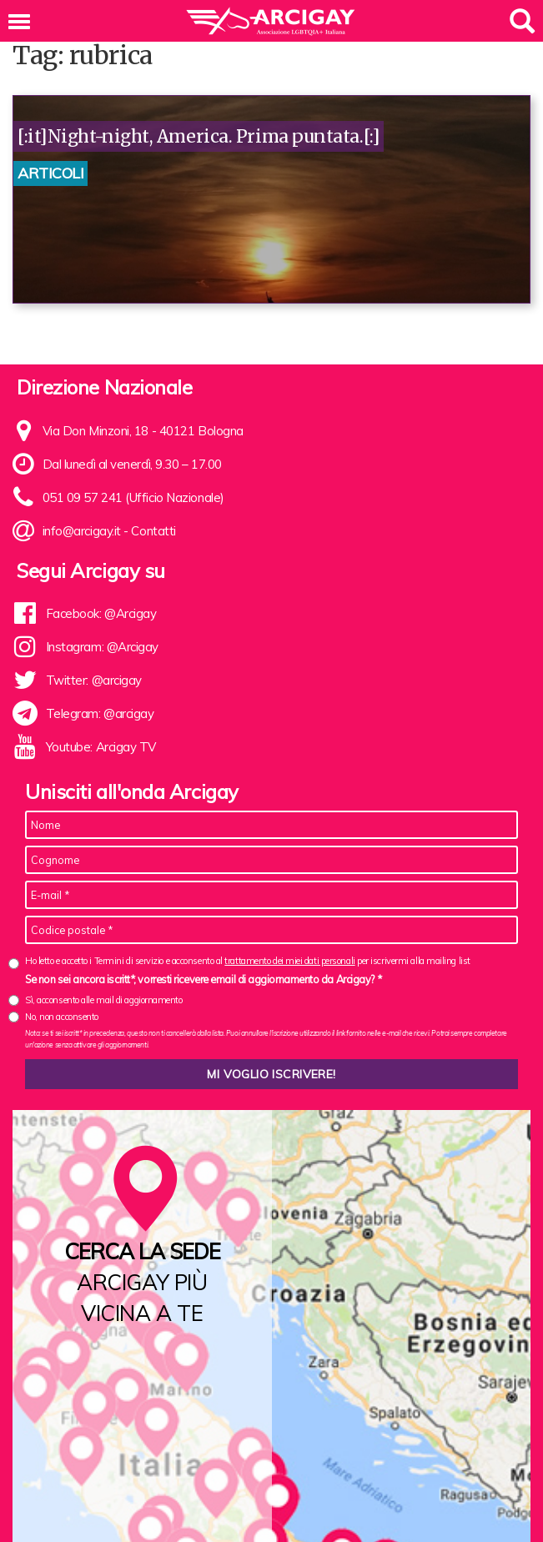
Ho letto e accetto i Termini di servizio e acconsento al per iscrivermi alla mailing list (247, 961)
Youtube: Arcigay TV (101, 747)
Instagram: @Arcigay (102, 647)
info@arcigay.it (82, 531)
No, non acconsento (61, 1016)
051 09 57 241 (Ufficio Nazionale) (133, 497)
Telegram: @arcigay (100, 713)
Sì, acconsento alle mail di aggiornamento (104, 1000)
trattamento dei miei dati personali (289, 961)
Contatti (153, 531)
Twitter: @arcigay (94, 680)
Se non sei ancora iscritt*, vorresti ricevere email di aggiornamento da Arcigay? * (203, 979)
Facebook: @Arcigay (101, 613)
